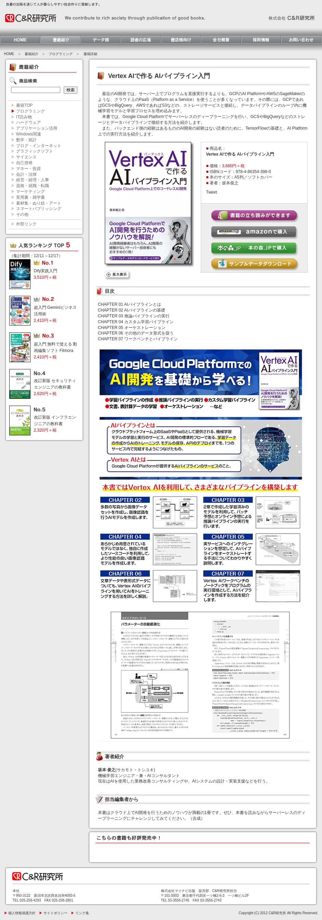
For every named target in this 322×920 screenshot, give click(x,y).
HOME (9, 54)
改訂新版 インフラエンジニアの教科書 (55, 424)
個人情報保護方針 (20, 913)
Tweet (211, 192)
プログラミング (61, 54)
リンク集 (80, 913)
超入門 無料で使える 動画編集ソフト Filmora (55, 350)
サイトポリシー (53, 913)
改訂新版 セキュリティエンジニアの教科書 (55, 387)
